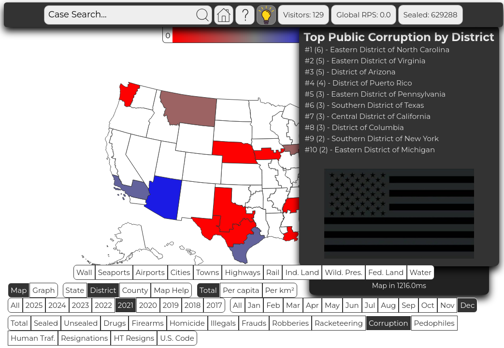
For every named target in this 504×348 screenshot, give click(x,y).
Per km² (280, 290)
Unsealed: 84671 (463, 14)
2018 (193, 305)
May (332, 305)
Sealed (46, 323)
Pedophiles (434, 323)
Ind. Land (302, 272)
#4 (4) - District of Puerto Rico (358, 82)
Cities (180, 272)
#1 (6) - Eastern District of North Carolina (377, 49)
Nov (447, 305)
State (75, 290)
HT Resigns (134, 338)
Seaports (114, 272)
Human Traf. (33, 338)
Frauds (254, 323)
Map (19, 290)
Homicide (187, 323)
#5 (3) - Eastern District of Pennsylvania (375, 94)
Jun (352, 305)
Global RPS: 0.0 (328, 14)
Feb (273, 305)
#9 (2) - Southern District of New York (372, 138)
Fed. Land (386, 272)
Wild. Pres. (343, 272)
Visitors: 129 (268, 14)
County (135, 290)
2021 (125, 305)
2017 (214, 305)
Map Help (171, 290)
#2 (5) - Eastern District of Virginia (365, 60)
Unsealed (81, 323)
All (15, 305)
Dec (467, 305)
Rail (273, 272)
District (103, 290)
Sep (408, 305)
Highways (242, 272)
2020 (148, 305)
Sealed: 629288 (395, 14)
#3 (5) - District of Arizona (350, 71)
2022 (103, 305)
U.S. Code (177, 338)
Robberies (290, 323)
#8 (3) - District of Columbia (354, 127)
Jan (254, 305)
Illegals (223, 323)
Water (421, 272)
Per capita (241, 290)
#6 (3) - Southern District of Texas (364, 105)
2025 (34, 305)
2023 (80, 305)
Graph (43, 290)
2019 (171, 305)
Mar (293, 305)
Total (208, 290)
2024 (57, 305)
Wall (84, 272)
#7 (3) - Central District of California (368, 116)
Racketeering (339, 323)
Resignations (84, 338)
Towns (207, 272)
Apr (312, 305)
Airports (150, 272)
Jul (370, 305)
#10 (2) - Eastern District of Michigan (370, 149)
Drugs (114, 323)
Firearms (147, 323)
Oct (427, 305)
